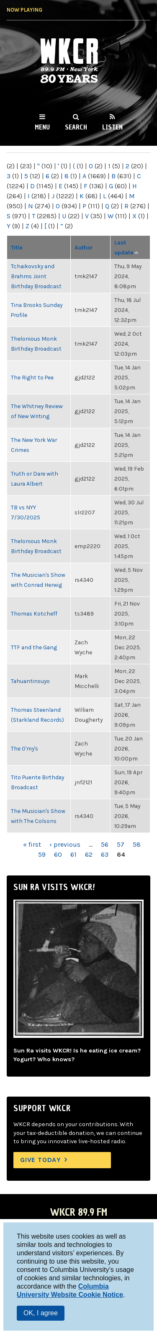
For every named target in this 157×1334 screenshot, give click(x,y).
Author (84, 247)
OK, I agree (40, 1313)
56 (104, 844)
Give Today (40, 1160)
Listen (112, 127)
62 (89, 854)
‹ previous (64, 844)
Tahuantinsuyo (30, 681)
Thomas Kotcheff (34, 613)
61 (73, 854)
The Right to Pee (32, 377)
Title (17, 247)
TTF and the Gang (34, 647)
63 (104, 854)
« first (32, 844)
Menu (42, 127)
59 (42, 854)
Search (76, 127)
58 (137, 844)
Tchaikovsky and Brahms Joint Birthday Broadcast (36, 276)
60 (58, 854)
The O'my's (24, 748)
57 (120, 844)
